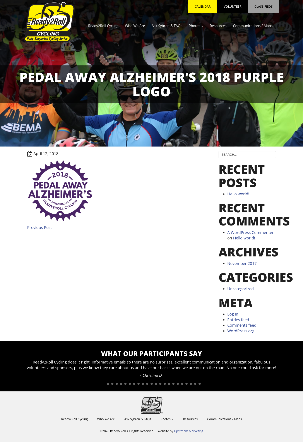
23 (200, 384)
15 (165, 384)
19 (182, 384)
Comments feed (242, 325)
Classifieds (264, 6)
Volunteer (232, 6)
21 (191, 384)
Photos (196, 25)
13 (156, 384)
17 (173, 384)
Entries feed (238, 319)
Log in (232, 314)
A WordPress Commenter (250, 232)
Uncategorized (240, 288)
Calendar (203, 6)
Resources (218, 25)
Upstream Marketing (188, 431)
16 (169, 384)
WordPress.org (240, 330)
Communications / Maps (252, 25)
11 (147, 384)
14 (160, 384)
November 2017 (242, 263)
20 (186, 384)
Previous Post (39, 227)
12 (152, 384)
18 (178, 384)
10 (143, 384)
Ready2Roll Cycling (103, 25)
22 (195, 384)
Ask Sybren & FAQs (167, 25)
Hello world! (238, 193)
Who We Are (135, 25)
